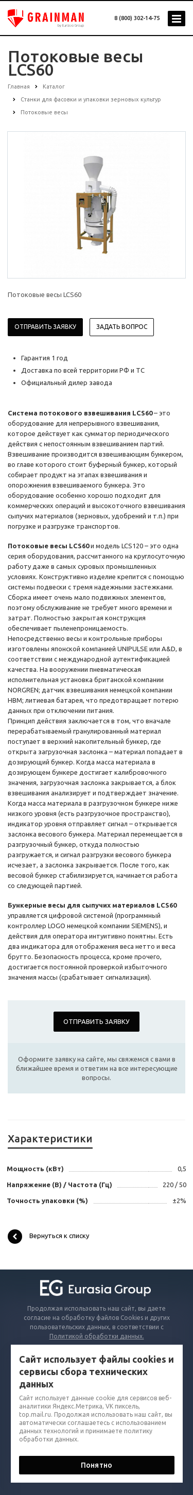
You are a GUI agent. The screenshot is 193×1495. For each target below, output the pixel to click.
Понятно (96, 1465)
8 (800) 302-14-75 (137, 18)
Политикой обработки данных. (96, 1336)
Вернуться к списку (48, 1236)
